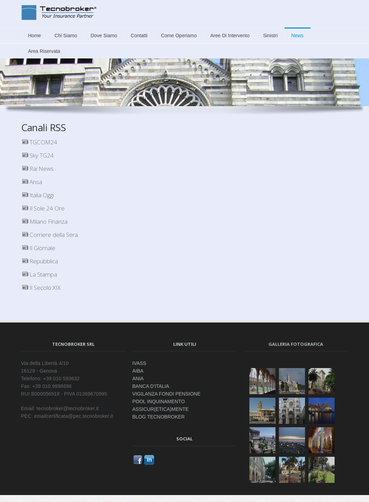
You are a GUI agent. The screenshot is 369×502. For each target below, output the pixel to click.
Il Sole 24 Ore (43, 208)
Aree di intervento (230, 35)
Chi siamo (66, 35)
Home (34, 35)
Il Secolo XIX (41, 288)
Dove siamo (103, 35)
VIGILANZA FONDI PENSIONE (167, 394)
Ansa (32, 182)
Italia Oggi (38, 195)
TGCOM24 (39, 142)
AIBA (138, 371)
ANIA (138, 378)
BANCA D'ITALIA (151, 386)
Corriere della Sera (50, 235)
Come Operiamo (179, 35)
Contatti (139, 35)
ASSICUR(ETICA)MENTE (161, 409)
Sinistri (270, 35)
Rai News (38, 169)
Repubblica (40, 261)
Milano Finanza (44, 221)
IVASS (139, 363)
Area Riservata (44, 51)
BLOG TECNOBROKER (159, 417)
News (297, 35)
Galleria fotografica (295, 344)
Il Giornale (38, 248)
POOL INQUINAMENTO (159, 401)
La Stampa (39, 274)
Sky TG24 (38, 155)
